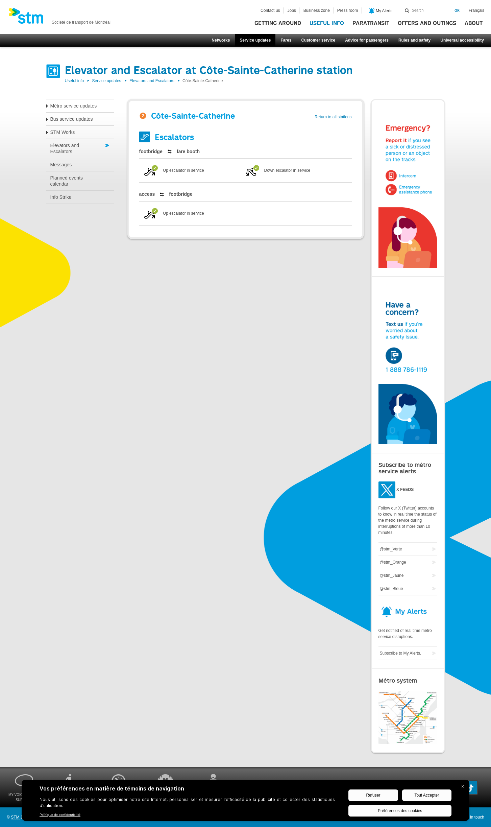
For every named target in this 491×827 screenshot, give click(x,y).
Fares (285, 40)
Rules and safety (414, 40)
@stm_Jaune (392, 575)
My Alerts (381, 11)
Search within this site (407, 10)
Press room (347, 10)
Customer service (318, 40)
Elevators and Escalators (151, 80)
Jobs (291, 10)
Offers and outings (427, 23)
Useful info (327, 23)
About (474, 23)
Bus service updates (71, 119)
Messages (61, 164)
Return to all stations (333, 117)
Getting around (277, 23)
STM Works (62, 132)
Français (476, 10)
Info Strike (61, 197)
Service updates (255, 40)
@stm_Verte (391, 549)
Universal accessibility (462, 40)
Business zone (316, 10)
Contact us (270, 10)
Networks (221, 40)
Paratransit (370, 23)
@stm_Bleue (391, 588)
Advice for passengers (367, 40)
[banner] (59, 18)
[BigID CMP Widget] (245, 802)
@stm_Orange (393, 562)
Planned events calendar (66, 181)
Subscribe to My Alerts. (400, 653)
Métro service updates (73, 106)
